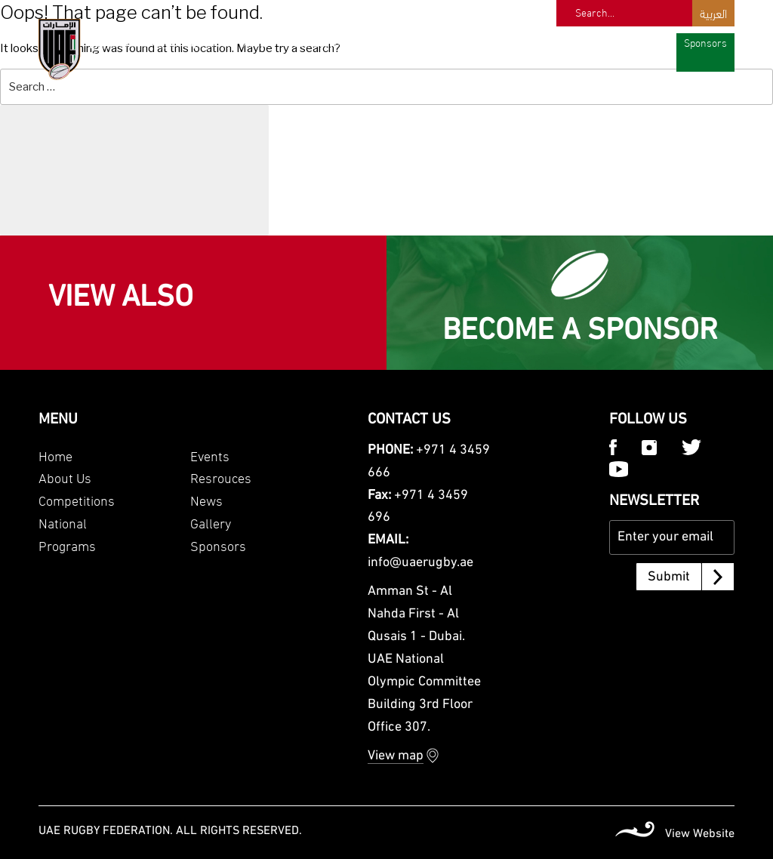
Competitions (322, 42)
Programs (440, 42)
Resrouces (220, 476)
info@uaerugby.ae (420, 563)
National (384, 42)
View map (395, 756)
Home (55, 455)
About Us (64, 476)
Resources (549, 42)
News (600, 42)
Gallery (644, 42)
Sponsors (705, 42)
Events (494, 42)
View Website (700, 834)
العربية (713, 12)
